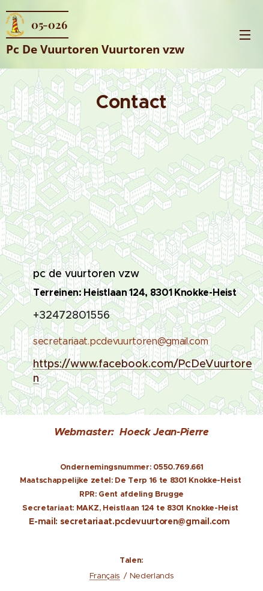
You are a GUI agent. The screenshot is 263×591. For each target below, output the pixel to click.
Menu (245, 34)
